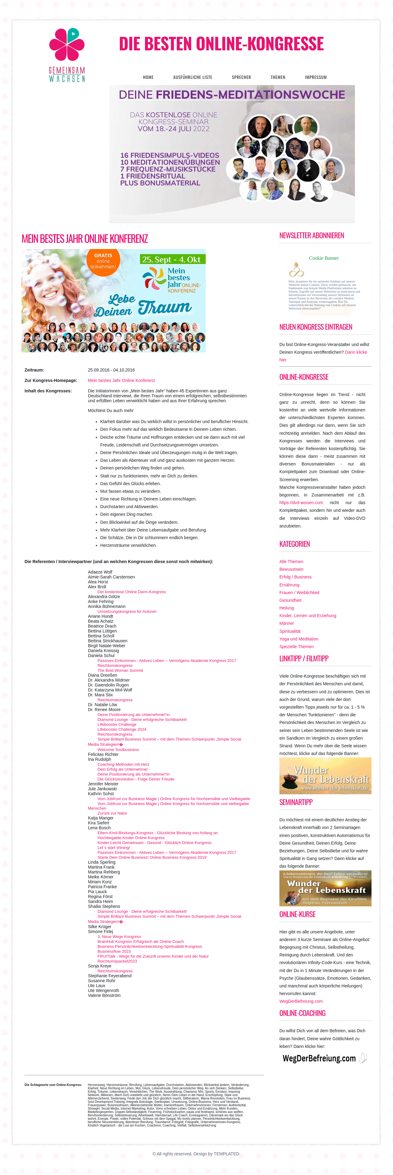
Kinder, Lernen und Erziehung (307, 615)
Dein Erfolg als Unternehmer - (124, 769)
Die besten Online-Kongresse (221, 43)
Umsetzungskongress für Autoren (127, 611)
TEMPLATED (226, 1153)
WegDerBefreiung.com (301, 1001)
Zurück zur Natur (112, 813)
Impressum (316, 77)
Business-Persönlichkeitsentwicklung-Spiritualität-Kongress (150, 946)
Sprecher (241, 77)
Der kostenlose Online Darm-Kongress (132, 591)
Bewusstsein (291, 569)
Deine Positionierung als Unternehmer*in (134, 714)
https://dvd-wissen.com (301, 502)
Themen (278, 77)
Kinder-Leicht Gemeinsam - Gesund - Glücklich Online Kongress (155, 842)
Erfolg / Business (295, 576)
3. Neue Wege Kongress (119, 936)
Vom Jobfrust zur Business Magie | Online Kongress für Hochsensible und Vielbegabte (174, 798)
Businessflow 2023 (114, 951)
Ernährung (289, 584)
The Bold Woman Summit (120, 670)
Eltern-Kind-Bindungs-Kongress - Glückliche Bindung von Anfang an (158, 833)
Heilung (286, 607)
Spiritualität (290, 631)
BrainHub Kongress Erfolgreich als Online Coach (141, 941)
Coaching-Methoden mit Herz (124, 764)
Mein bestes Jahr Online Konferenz (84, 238)
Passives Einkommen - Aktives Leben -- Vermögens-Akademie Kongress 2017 (167, 660)
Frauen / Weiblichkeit (299, 592)
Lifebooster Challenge (117, 724)
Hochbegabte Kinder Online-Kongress (131, 837)
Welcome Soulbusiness (118, 749)
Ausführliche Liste (192, 77)
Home (148, 77)
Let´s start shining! (114, 847)
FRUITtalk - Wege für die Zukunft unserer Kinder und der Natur (153, 956)
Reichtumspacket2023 (117, 961)
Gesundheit (290, 600)
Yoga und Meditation (298, 638)
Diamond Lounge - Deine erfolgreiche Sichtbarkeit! (142, 719)
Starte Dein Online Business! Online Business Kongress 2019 (152, 857)
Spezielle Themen (296, 646)
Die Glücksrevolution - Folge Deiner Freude (136, 779)
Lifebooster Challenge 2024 (122, 729)
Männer (286, 623)
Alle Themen (291, 561)
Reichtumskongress (115, 665)
